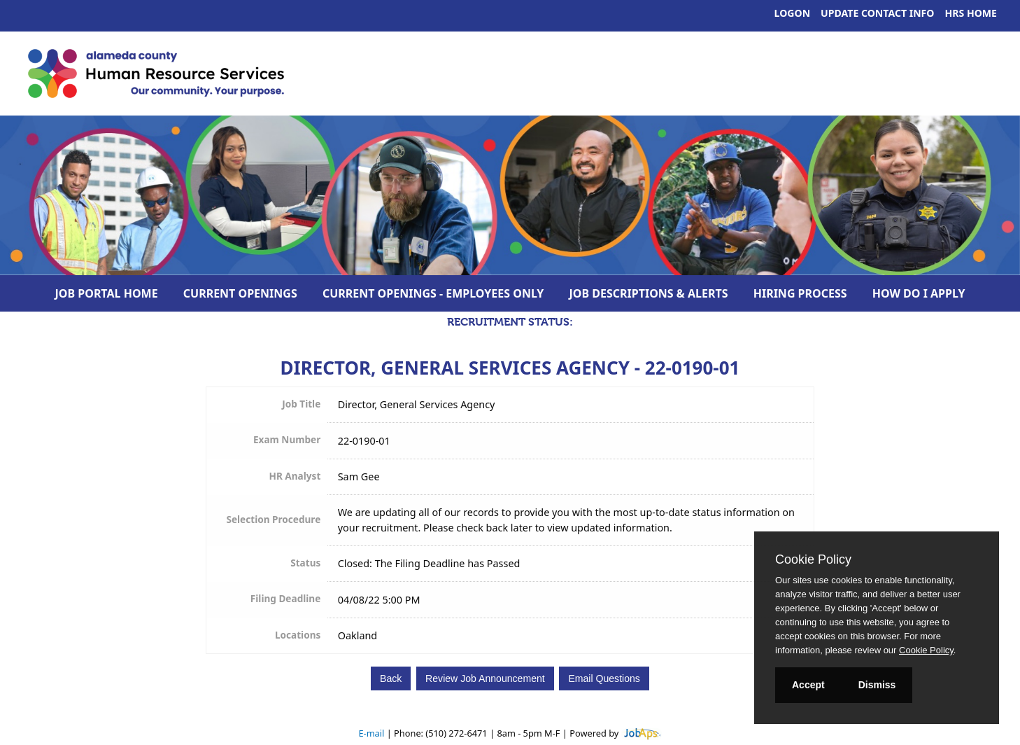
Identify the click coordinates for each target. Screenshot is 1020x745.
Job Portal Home (106, 293)
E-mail (371, 733)
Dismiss (877, 684)
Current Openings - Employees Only (433, 293)
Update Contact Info (877, 13)
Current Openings (240, 293)
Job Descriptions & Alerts (648, 293)
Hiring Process (800, 293)
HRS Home (971, 13)
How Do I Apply (918, 293)
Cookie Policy (813, 559)
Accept (808, 684)
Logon (792, 13)
